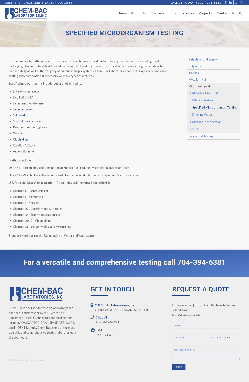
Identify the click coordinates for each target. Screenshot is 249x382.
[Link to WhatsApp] (241, 2)
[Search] (240, 13)
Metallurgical (197, 79)
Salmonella (20, 115)
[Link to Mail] (236, 2)
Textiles (193, 73)
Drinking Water (202, 114)
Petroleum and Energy (203, 59)
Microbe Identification (206, 122)
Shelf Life (198, 129)
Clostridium (21, 139)
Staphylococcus (23, 121)
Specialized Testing (201, 136)
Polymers (194, 66)
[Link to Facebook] (225, 2)
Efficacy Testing (202, 100)
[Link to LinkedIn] (230, 2)
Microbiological (199, 86)
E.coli (16, 97)
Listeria (18, 109)
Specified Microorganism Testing (214, 107)
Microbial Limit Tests (206, 93)
